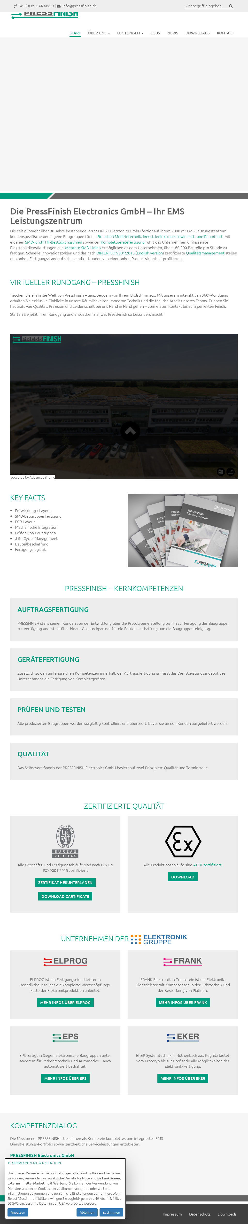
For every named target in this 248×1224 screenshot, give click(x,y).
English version (150, 252)
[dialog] (65, 1188)
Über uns (99, 43)
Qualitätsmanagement (205, 252)
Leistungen (130, 43)
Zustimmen (111, 1212)
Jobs (155, 43)
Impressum (172, 1213)
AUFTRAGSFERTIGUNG (53, 609)
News (172, 43)
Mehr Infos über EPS (65, 1078)
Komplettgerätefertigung (123, 242)
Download (182, 876)
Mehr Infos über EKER (183, 1078)
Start (75, 43)
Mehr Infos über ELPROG (65, 1002)
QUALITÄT (33, 754)
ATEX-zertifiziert (207, 864)
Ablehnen (87, 1212)
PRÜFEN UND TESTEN (51, 709)
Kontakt (225, 43)
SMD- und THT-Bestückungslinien (53, 242)
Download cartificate (65, 896)
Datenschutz (199, 1213)
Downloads (198, 43)
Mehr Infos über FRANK (183, 1002)
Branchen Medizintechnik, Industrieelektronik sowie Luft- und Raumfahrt (160, 236)
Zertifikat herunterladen (65, 882)
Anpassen (18, 1212)
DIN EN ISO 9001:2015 (115, 252)
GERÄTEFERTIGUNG (48, 659)
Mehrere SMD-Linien (83, 247)
